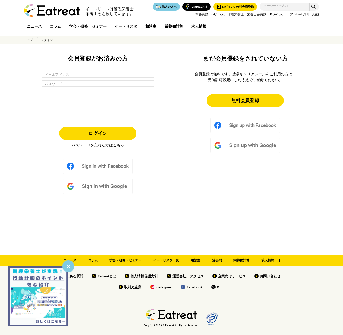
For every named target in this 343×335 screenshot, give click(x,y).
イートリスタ (126, 26)
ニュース (34, 26)
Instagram (163, 287)
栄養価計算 (174, 26)
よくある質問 (72, 276)
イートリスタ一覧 (166, 260)
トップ (28, 40)
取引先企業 (132, 287)
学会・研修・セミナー (88, 26)
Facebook (194, 287)
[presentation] (98, 105)
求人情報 (198, 26)
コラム (55, 26)
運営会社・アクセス (188, 276)
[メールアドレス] (98, 74)
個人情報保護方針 (144, 276)
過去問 (217, 260)
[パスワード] (98, 83)
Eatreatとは (106, 276)
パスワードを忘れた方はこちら (98, 145)
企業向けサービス (232, 276)
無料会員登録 (245, 100)
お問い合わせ (270, 276)
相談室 (150, 26)
